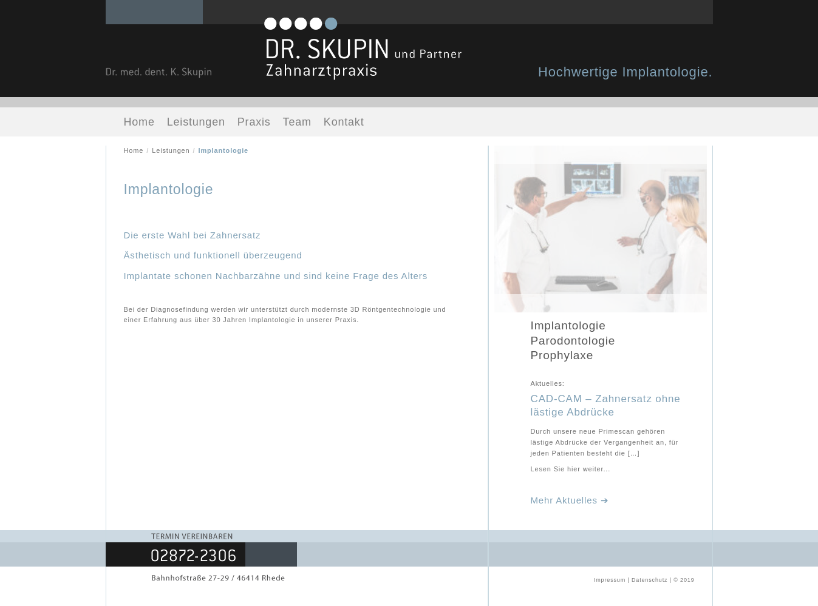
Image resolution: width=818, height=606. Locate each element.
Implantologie (568, 325)
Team (297, 122)
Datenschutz (649, 580)
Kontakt (344, 122)
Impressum (609, 580)
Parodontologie (573, 340)
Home (139, 122)
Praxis (254, 122)
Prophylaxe (562, 355)
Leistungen (196, 122)
